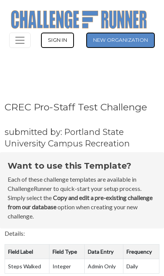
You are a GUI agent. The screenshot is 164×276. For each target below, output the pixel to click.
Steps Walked (24, 266)
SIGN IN (57, 40)
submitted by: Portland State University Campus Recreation (67, 137)
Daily (132, 266)
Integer (61, 266)
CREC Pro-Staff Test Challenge (76, 107)
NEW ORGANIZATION (120, 40)
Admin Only (102, 266)
